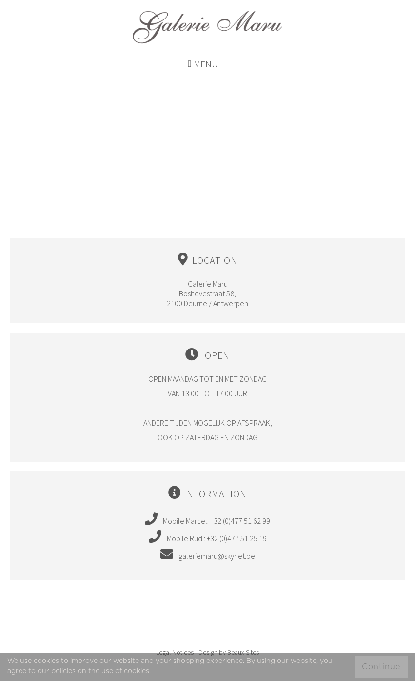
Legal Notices (175, 652)
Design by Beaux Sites (228, 652)
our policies (57, 671)
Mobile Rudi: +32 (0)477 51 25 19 (208, 536)
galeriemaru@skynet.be (207, 554)
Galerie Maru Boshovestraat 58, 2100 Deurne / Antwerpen (207, 280)
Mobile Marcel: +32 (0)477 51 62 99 (207, 518)
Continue (381, 667)
